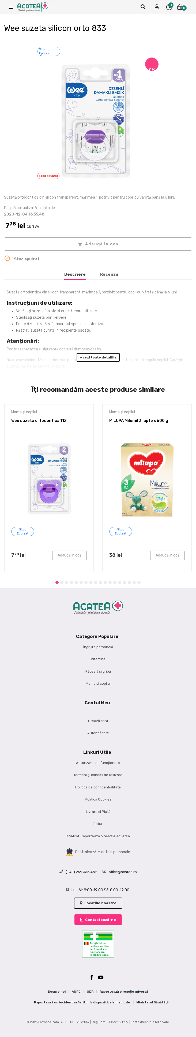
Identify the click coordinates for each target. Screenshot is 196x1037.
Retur (98, 824)
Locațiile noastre (98, 903)
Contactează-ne (98, 920)
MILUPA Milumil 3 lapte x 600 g (138, 420)
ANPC (76, 991)
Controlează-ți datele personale (98, 852)
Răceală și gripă (98, 671)
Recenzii (109, 274)
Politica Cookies (98, 799)
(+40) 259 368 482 (78, 872)
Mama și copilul (24, 412)
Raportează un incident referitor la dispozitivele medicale (82, 1002)
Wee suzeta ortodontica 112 (39, 420)
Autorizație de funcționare (98, 763)
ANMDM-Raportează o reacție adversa (98, 836)
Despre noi (57, 991)
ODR (90, 991)
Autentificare (98, 733)
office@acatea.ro (120, 872)
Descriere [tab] (75, 274)
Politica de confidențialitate (98, 787)
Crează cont (98, 721)
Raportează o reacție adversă (124, 991)
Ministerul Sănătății (152, 1002)
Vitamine (98, 659)
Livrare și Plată (98, 812)
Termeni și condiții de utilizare (98, 775)
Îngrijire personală (98, 647)
